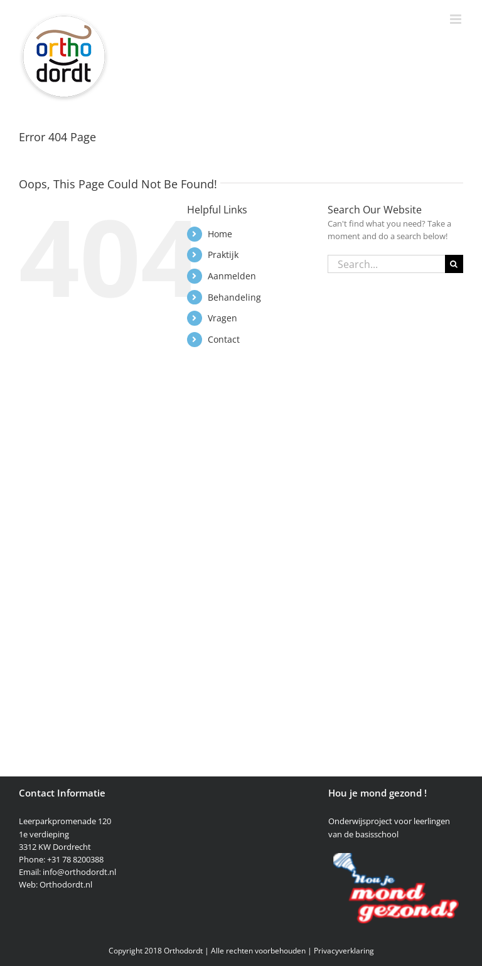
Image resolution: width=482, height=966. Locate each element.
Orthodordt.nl (66, 884)
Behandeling (234, 297)
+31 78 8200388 (75, 859)
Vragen (222, 318)
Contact (224, 339)
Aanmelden (232, 276)
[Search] (454, 264)
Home (220, 234)
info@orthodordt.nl (79, 871)
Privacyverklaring (344, 950)
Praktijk (223, 254)
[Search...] (386, 264)
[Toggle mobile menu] (456, 19)
